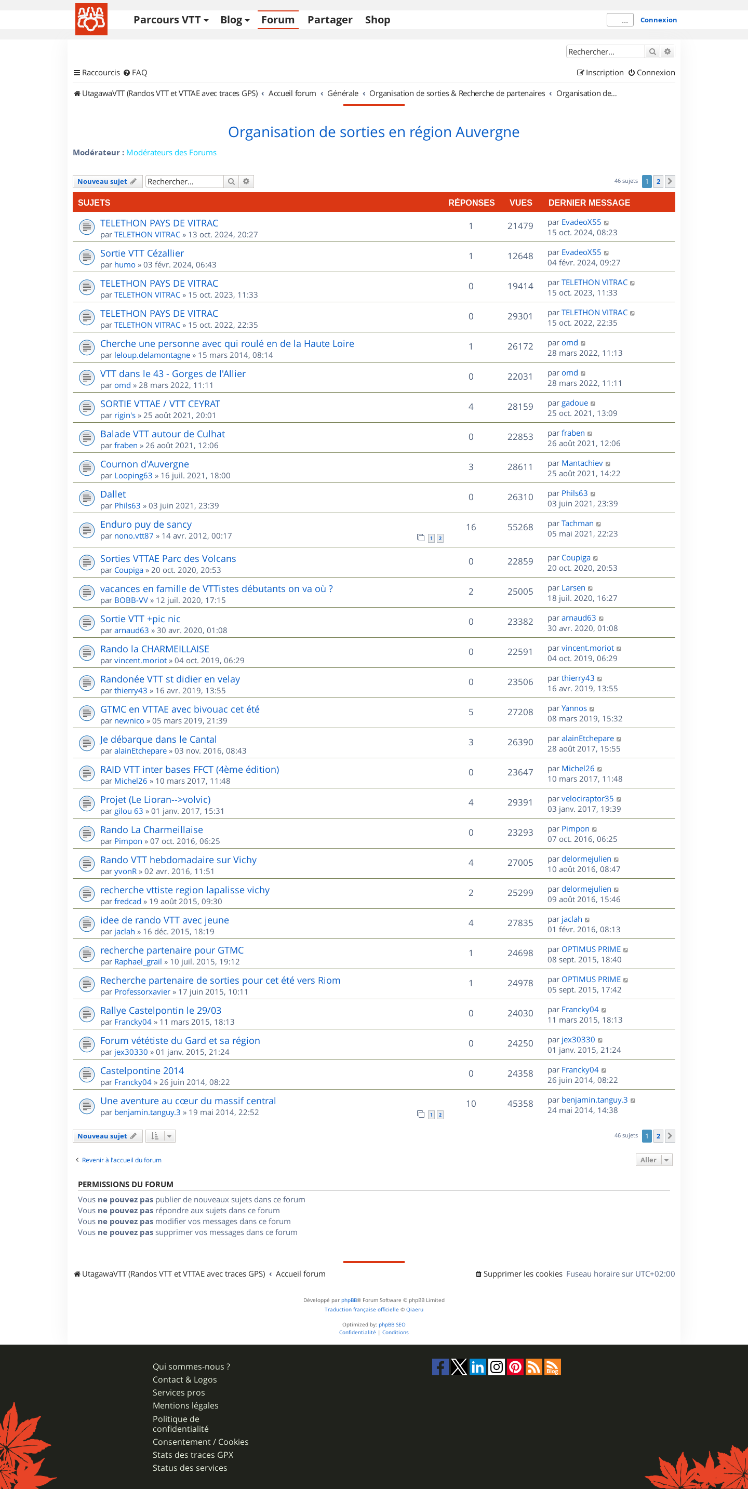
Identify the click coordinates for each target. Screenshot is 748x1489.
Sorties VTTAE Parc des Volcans (168, 558)
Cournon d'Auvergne (144, 464)
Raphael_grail (138, 961)
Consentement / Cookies (201, 1442)
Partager (330, 19)
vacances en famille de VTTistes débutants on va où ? (216, 588)
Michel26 (131, 780)
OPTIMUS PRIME (591, 949)
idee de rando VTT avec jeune (164, 920)
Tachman (578, 523)
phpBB (349, 1300)
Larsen (573, 587)
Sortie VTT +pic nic (140, 618)
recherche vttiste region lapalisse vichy (185, 889)
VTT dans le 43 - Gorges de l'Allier (173, 373)
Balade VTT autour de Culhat (162, 433)
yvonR (125, 871)
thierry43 (131, 690)
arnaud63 (131, 630)
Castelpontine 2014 (142, 1070)
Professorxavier (142, 991)
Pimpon (128, 841)
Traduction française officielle (362, 1309)
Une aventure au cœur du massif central (188, 1100)
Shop (378, 19)
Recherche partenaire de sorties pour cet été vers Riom (220, 980)
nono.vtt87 (134, 535)
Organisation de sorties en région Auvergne (374, 132)
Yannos (574, 708)
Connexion (658, 19)
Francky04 (133, 1021)
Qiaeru (414, 1309)
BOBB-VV (131, 600)
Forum (278, 19)
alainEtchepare (140, 750)
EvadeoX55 (582, 222)
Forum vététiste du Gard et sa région (180, 1040)
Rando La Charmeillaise (151, 829)
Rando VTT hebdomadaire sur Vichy (178, 859)
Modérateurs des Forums (171, 152)
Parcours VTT (167, 19)
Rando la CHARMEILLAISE (154, 648)
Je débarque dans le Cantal (158, 739)
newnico (129, 720)
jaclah (124, 931)
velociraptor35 (588, 798)
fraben (126, 445)
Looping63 (133, 475)
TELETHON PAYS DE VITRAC (159, 223)
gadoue (575, 402)
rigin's (125, 415)
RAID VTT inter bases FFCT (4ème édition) (189, 769)
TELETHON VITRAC (147, 234)
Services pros (179, 1393)
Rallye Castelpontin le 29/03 (160, 1010)
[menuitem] (135, 73)
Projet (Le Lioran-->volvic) (155, 799)
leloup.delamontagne (152, 355)
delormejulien (586, 858)
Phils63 (127, 505)
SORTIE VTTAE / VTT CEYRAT (160, 403)
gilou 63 (128, 811)
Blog (231, 19)
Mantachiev (582, 463)
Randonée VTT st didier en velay (170, 679)
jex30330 (131, 1052)
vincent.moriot (140, 660)
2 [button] (658, 181)
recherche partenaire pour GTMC (172, 950)
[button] (670, 181)
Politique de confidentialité (181, 1424)
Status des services (190, 1468)
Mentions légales (186, 1406)
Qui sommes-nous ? (191, 1367)
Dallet (113, 494)
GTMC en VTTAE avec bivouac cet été (180, 709)
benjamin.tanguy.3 (147, 1112)
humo (125, 264)
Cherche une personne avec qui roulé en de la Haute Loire (227, 343)
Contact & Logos (185, 1380)
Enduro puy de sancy (146, 524)
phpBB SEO (392, 1324)
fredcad (127, 901)
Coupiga (128, 570)
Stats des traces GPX (193, 1455)
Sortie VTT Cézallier (142, 253)
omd (570, 342)
